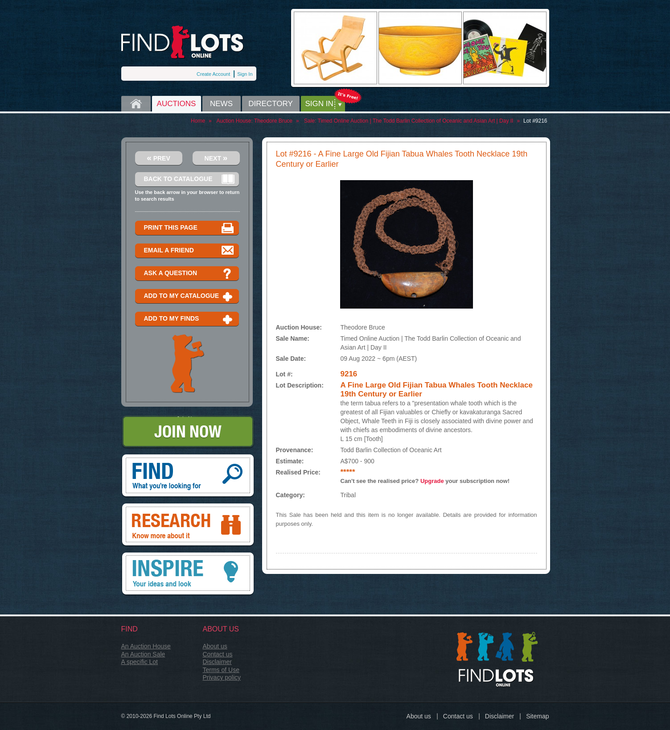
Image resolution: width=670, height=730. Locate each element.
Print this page (189, 228)
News (221, 103)
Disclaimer (217, 661)
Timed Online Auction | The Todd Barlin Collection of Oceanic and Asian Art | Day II (416, 121)
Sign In (244, 74)
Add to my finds (189, 319)
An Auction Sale (143, 654)
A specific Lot (139, 661)
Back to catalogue (189, 179)
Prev (158, 157)
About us (215, 646)
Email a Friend (189, 251)
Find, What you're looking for (188, 476)
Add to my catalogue (189, 296)
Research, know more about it (188, 525)
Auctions (176, 103)
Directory (270, 103)
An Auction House (146, 646)
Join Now (188, 432)
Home (136, 103)
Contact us (218, 654)
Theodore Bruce (273, 121)
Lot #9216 (535, 121)
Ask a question (189, 273)
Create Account (213, 74)
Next (216, 157)
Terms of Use (221, 669)
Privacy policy (222, 677)
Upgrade (432, 481)
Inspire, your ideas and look (188, 574)
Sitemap (537, 716)
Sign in (319, 103)
